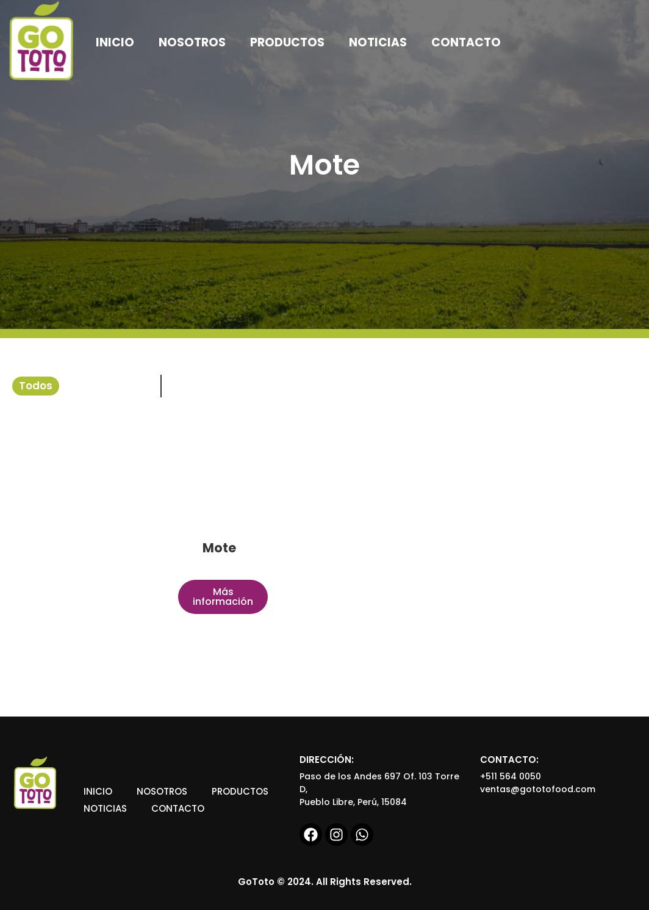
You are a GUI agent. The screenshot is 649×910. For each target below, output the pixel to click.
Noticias (105, 808)
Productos (240, 791)
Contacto (177, 808)
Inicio (98, 791)
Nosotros (162, 791)
